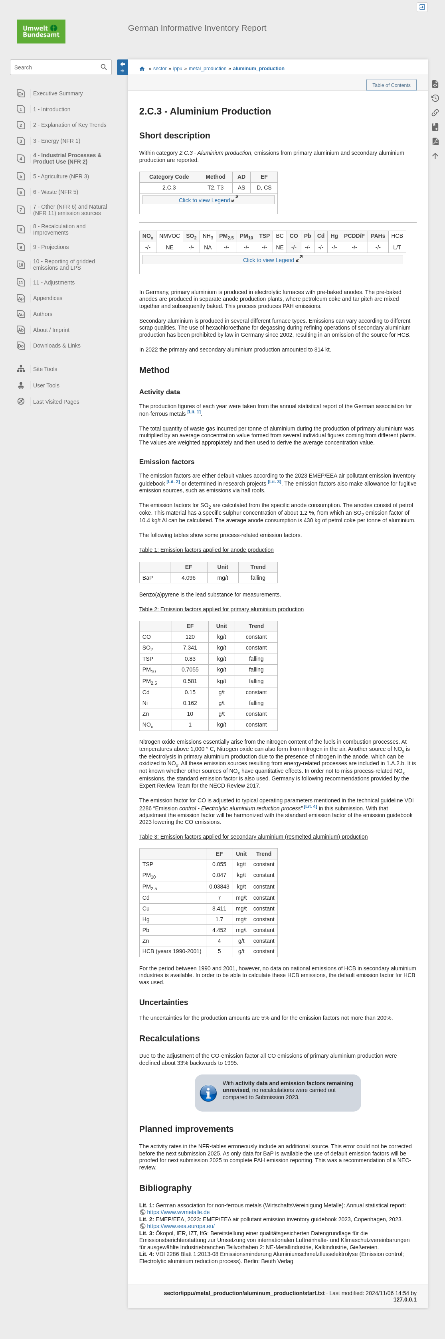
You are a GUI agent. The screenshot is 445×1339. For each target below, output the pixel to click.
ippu (177, 68)
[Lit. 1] (194, 411)
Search (103, 67)
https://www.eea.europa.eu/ (181, 1226)
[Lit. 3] (274, 481)
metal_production (207, 68)
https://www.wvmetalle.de (178, 1212)
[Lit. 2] (173, 481)
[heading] (61, 93)
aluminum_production (259, 68)
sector (160, 68)
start (141, 68)
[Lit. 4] (310, 806)
